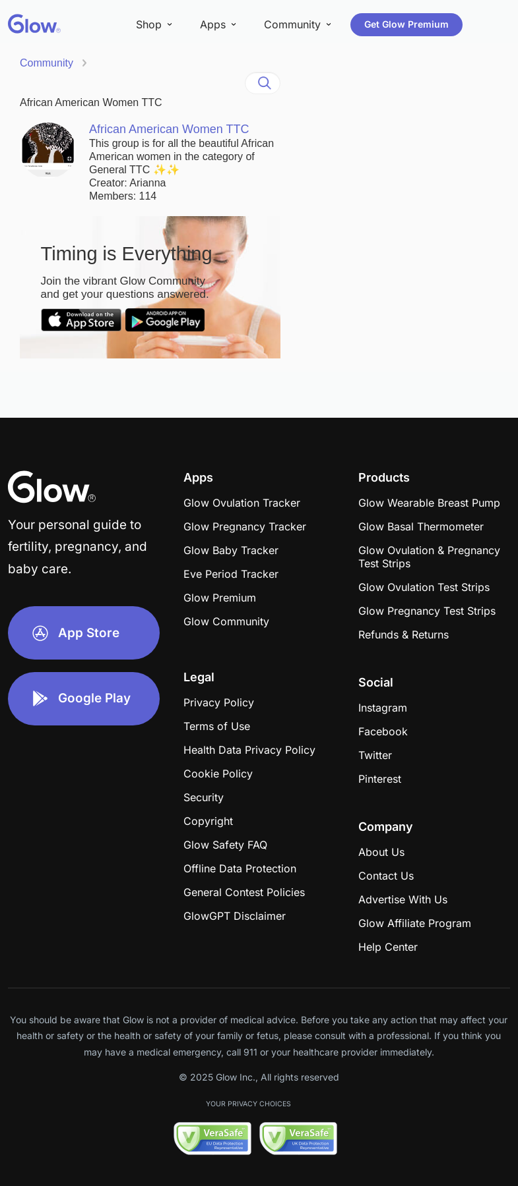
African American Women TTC (91, 102)
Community (46, 63)
